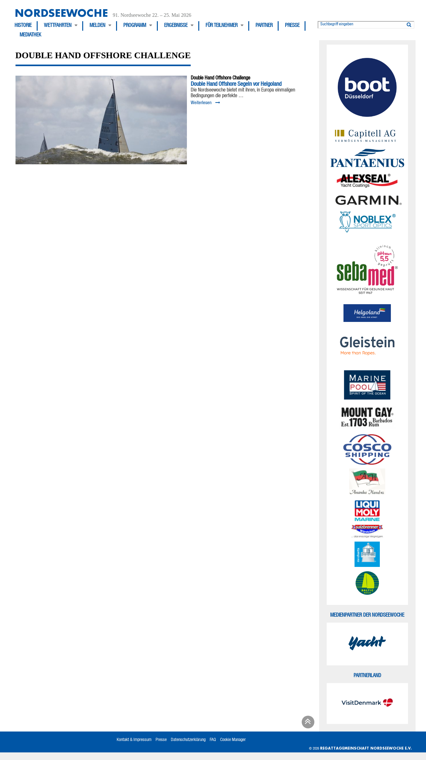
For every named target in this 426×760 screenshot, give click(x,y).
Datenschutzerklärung (188, 740)
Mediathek (30, 35)
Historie (23, 25)
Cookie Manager (233, 740)
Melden (97, 25)
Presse (292, 25)
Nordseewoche (61, 12)
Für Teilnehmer (222, 25)
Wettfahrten (57, 25)
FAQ (213, 740)
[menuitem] (26, 26)
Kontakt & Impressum (134, 740)
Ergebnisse (176, 25)
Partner (264, 25)
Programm (134, 25)
